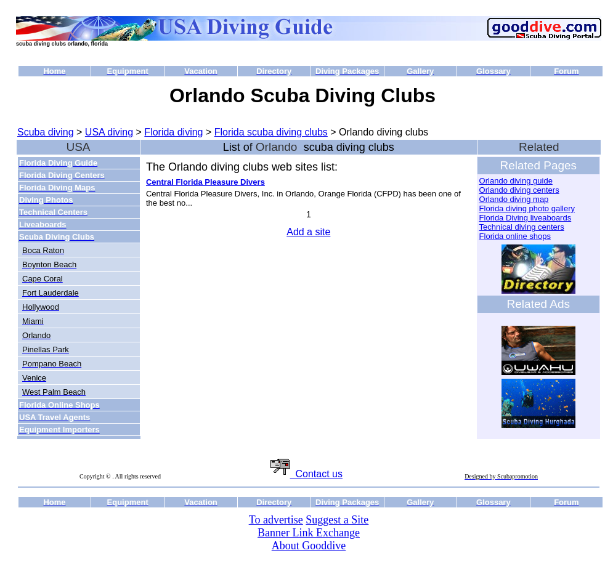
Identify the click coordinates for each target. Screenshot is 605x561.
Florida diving (173, 132)
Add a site (308, 232)
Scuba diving (45, 132)
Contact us (306, 474)
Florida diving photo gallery (527, 208)
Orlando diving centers (519, 190)
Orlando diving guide (516, 180)
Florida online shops (515, 236)
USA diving (109, 132)
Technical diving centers (521, 227)
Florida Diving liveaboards (525, 217)
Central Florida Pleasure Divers (205, 182)
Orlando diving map (514, 199)
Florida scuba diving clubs (271, 132)
